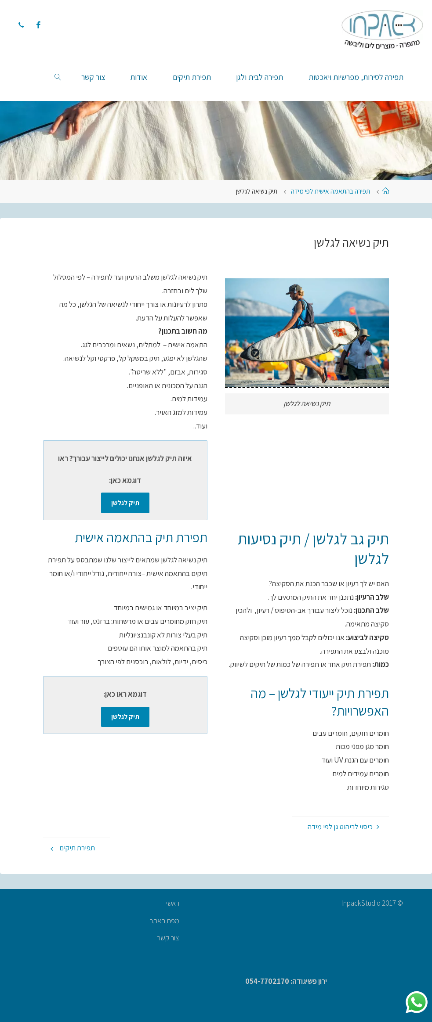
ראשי (172, 903)
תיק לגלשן (125, 502)
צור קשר (168, 938)
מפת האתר (164, 920)
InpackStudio (361, 903)
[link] (58, 77)
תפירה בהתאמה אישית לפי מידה (330, 191)
